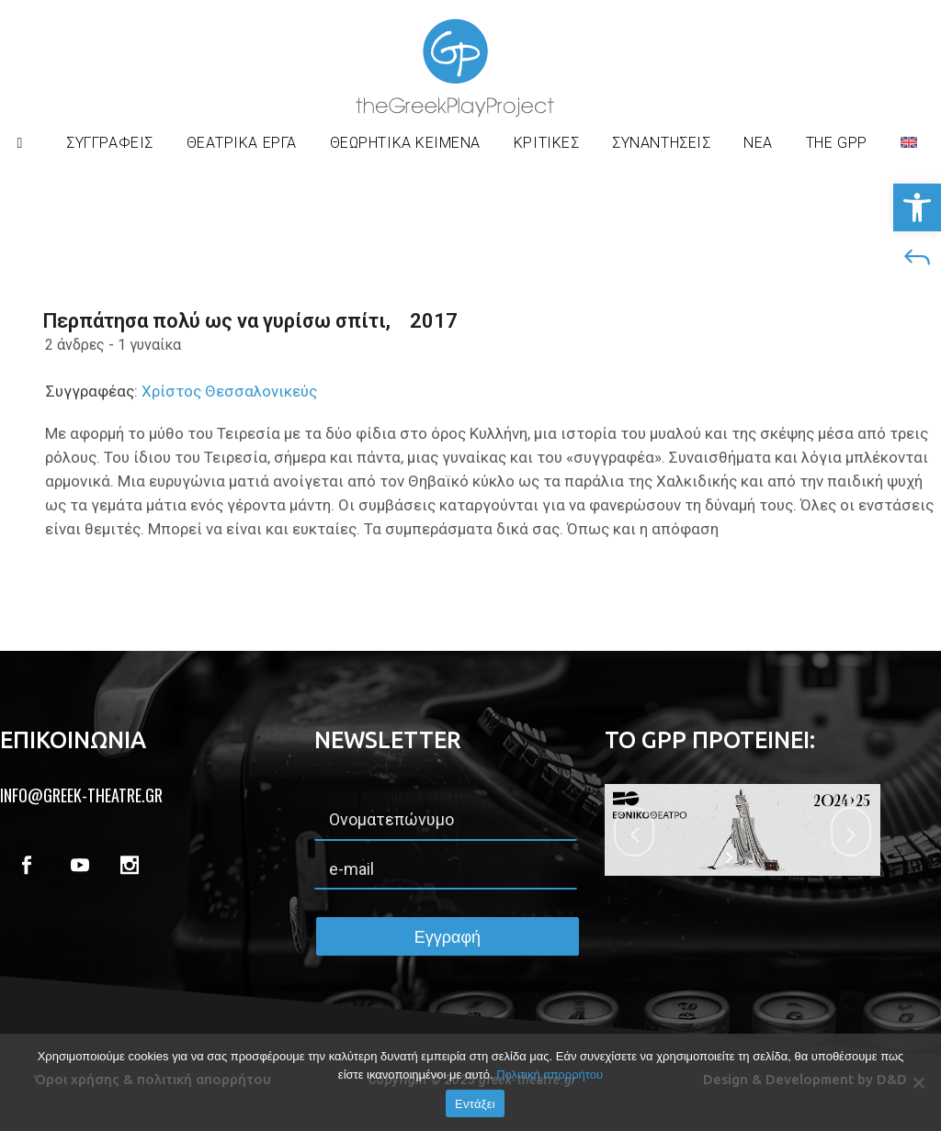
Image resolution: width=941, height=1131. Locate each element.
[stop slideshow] (754, 857)
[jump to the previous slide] (634, 832)
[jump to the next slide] (851, 832)
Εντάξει (475, 1104)
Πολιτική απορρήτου (549, 1074)
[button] (917, 207)
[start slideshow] (731, 857)
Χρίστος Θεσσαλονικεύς (227, 391)
